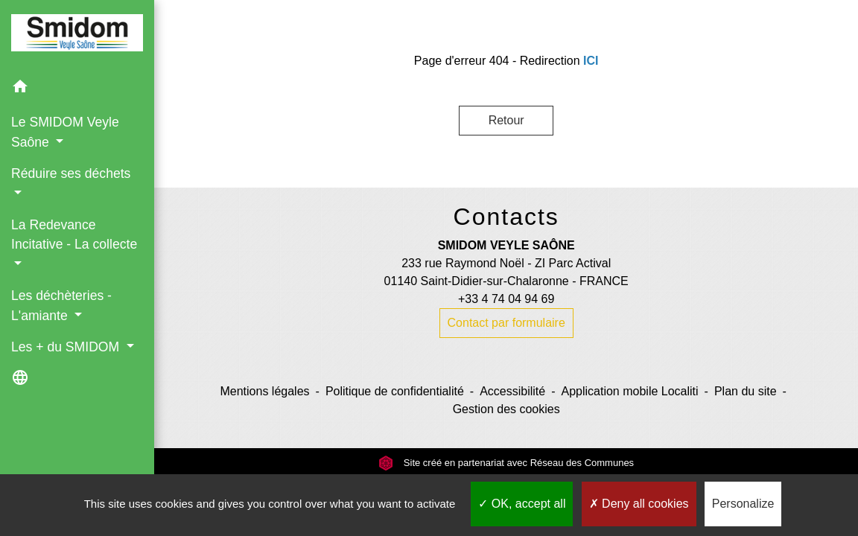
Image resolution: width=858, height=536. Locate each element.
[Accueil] (77, 35)
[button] (77, 88)
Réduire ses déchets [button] (70, 173)
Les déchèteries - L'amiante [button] (61, 305)
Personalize (743, 503)
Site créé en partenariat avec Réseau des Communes (506, 462)
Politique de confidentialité (394, 391)
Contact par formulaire (506, 322)
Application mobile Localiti (629, 391)
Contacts (506, 216)
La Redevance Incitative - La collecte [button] (74, 234)
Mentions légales (264, 391)
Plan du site (745, 391)
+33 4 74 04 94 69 (506, 299)
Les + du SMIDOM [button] (67, 346)
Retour (506, 120)
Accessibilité (512, 391)
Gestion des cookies (506, 409)
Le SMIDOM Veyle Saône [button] (65, 132)
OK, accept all (521, 503)
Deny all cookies (639, 503)
